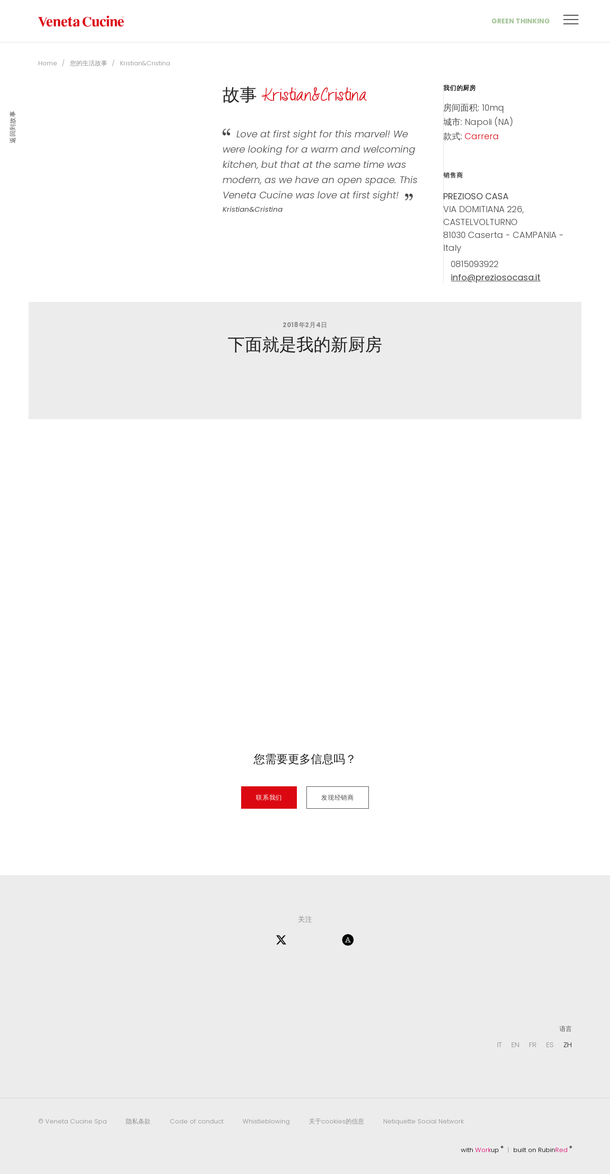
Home (47, 63)
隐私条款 (138, 1121)
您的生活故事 (88, 63)
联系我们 (269, 797)
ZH (567, 1045)
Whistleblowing (266, 1121)
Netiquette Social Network (423, 1121)
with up (482, 1149)
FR (533, 1045)
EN (515, 1045)
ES (550, 1045)
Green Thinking (520, 21)
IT (499, 1045)
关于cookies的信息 (336, 1121)
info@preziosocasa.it (495, 277)
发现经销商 (337, 797)
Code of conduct (197, 1121)
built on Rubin (542, 1149)
